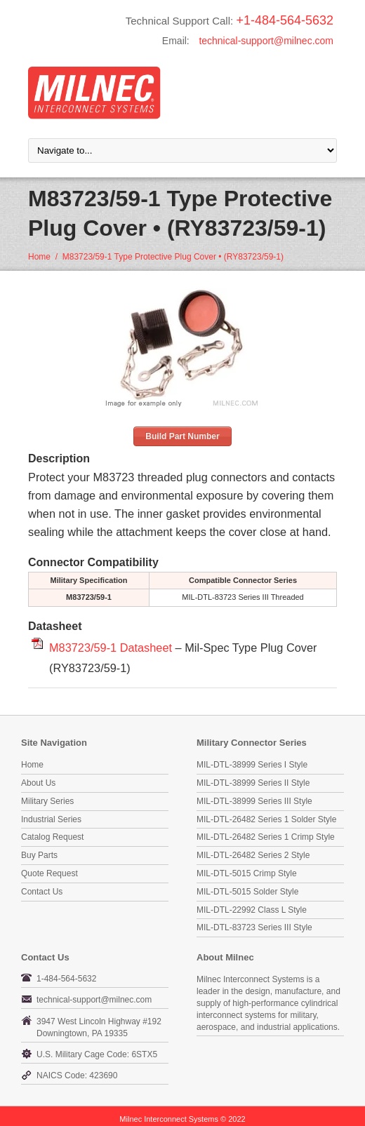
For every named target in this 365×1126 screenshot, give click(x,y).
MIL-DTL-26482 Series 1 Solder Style (266, 819)
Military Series (47, 801)
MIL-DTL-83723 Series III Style (254, 927)
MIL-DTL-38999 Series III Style (254, 801)
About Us (38, 783)
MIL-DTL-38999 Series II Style (253, 783)
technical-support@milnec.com (266, 40)
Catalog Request (52, 837)
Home (39, 257)
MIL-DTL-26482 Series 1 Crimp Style (266, 837)
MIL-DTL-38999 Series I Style (252, 765)
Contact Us (41, 892)
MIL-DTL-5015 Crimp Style (247, 873)
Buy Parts (39, 855)
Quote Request (49, 873)
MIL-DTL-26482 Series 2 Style (253, 855)
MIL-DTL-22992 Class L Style (252, 910)
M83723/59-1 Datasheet (110, 647)
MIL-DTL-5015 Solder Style (247, 892)
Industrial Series (51, 819)
